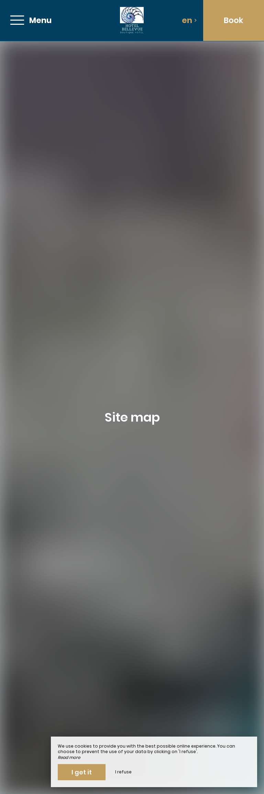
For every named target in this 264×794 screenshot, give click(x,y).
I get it (82, 772)
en (189, 20)
